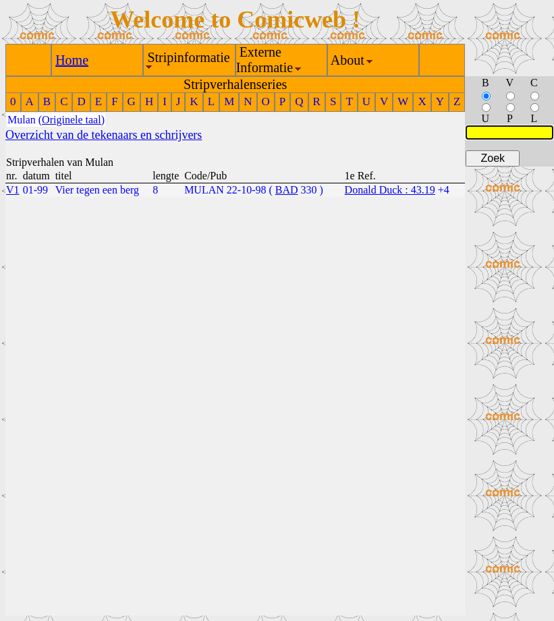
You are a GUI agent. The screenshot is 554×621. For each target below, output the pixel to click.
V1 (13, 190)
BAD (286, 190)
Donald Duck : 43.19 (390, 190)
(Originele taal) (71, 119)
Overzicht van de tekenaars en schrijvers (103, 135)
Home (71, 60)
